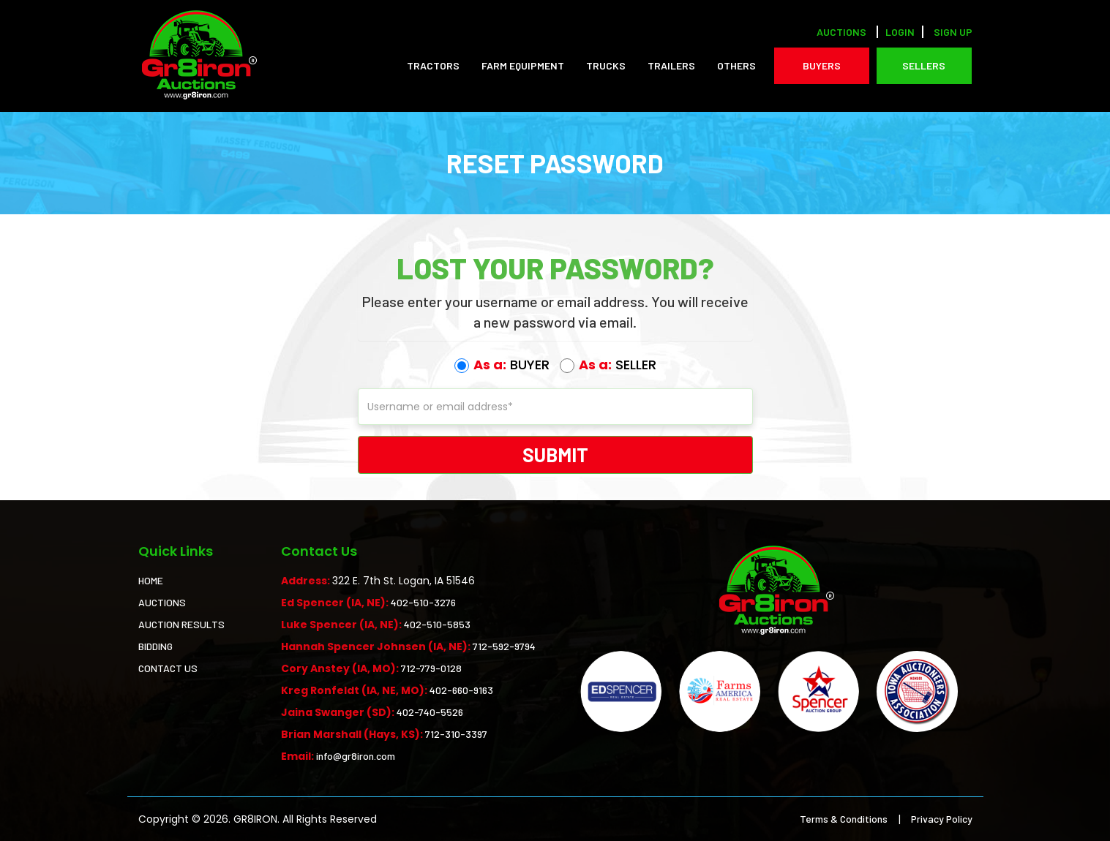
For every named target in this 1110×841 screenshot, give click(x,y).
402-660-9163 (461, 690)
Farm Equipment (522, 65)
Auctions (841, 32)
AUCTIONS (162, 602)
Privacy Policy (941, 818)
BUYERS (822, 65)
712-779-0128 (431, 668)
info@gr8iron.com (355, 756)
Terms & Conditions (844, 818)
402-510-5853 (437, 624)
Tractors (433, 65)
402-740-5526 (430, 712)
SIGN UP (953, 32)
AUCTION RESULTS (181, 624)
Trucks (606, 65)
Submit (555, 454)
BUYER (502, 364)
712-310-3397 (456, 734)
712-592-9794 (504, 646)
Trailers (671, 65)
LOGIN (900, 32)
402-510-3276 (423, 602)
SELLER (608, 364)
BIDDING (155, 646)
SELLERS (923, 65)
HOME (150, 580)
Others (736, 65)
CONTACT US (168, 668)
